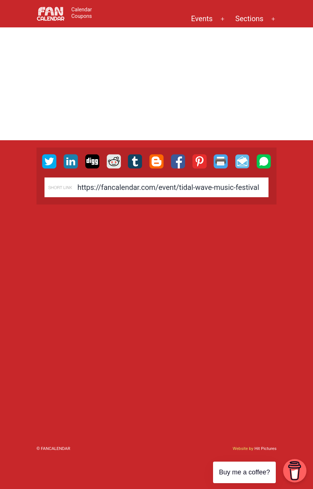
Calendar (82, 9)
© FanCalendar (53, 448)
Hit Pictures (265, 448)
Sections (249, 18)
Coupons (82, 16)
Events (202, 18)
